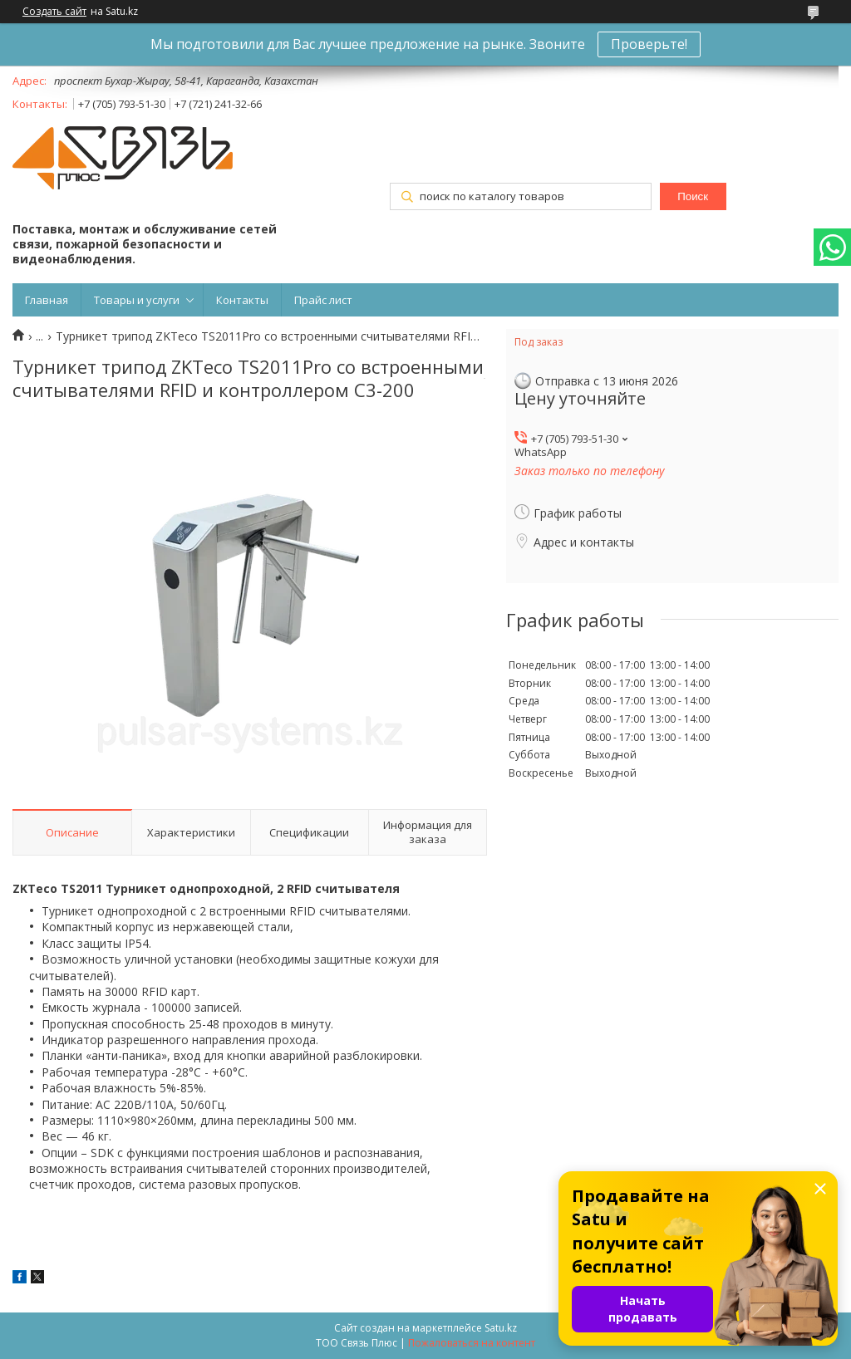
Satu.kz (501, 1328)
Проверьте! (649, 44)
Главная (46, 299)
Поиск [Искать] (692, 196)
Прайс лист (323, 299)
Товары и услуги (137, 299)
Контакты (242, 299)
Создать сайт (54, 11)
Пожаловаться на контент (471, 1343)
